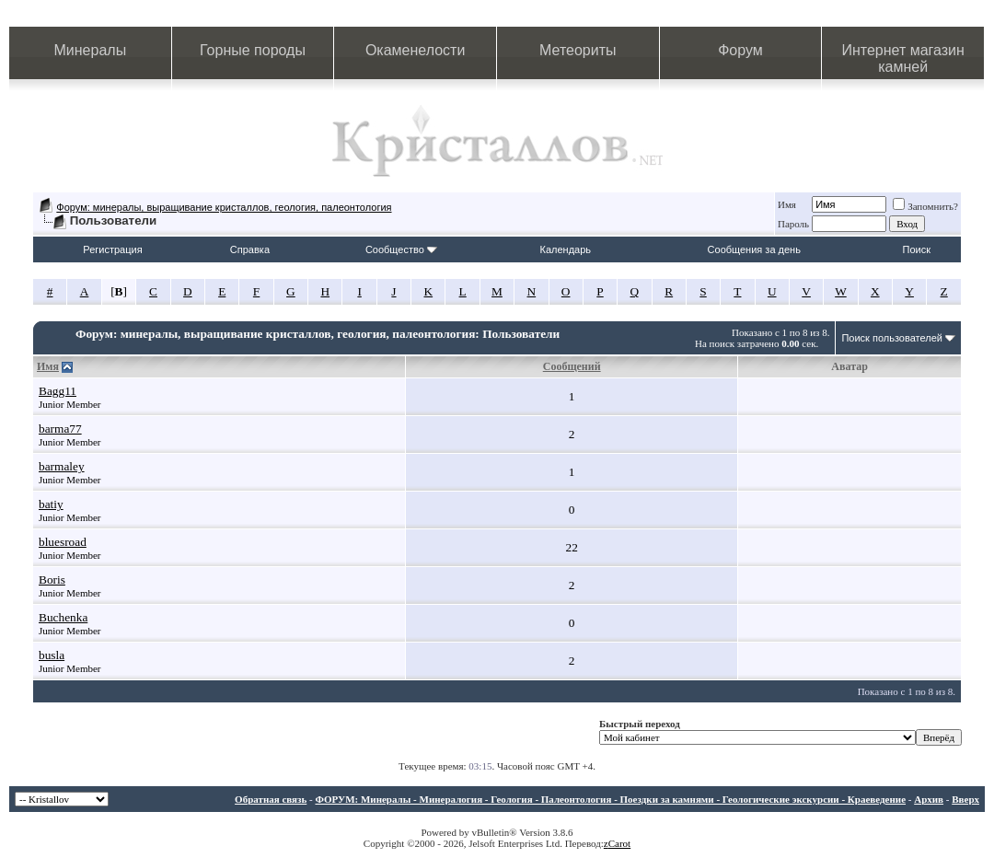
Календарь (566, 249)
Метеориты (577, 50)
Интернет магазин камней (902, 58)
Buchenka (63, 617)
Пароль (793, 223)
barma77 (60, 428)
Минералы (90, 50)
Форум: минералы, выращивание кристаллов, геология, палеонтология (223, 207)
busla (51, 655)
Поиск (916, 249)
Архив (928, 799)
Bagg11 (57, 391)
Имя (787, 204)
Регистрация (112, 249)
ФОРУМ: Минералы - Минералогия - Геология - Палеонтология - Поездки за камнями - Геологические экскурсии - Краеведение (610, 799)
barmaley (62, 466)
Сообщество (401, 249)
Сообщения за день (754, 249)
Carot (619, 843)
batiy (51, 504)
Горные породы (253, 50)
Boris (52, 579)
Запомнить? (925, 206)
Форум (740, 50)
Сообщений (572, 366)
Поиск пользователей (891, 337)
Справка (250, 249)
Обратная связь (270, 799)
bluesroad (63, 542)
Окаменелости (415, 50)
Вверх (965, 799)
